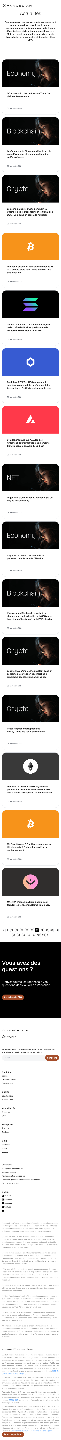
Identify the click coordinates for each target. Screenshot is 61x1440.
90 (34, 935)
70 (24, 935)
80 (29, 935)
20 (17, 930)
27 (22, 930)
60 (19, 935)
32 (47, 930)
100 (39, 935)
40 (56, 930)
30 (37, 930)
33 (51, 930)
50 (14, 935)
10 (12, 930)
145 (44, 935)
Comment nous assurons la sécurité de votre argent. (31, 1431)
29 (32, 930)
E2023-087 (13, 1400)
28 (27, 930)
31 (42, 930)
